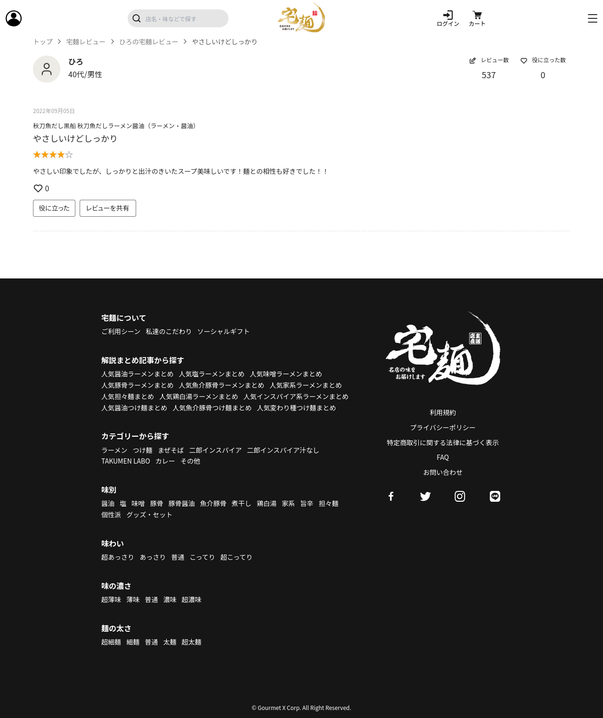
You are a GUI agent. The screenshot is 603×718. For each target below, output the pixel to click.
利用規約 (443, 412)
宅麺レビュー (86, 42)
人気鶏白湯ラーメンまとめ (198, 396)
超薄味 (111, 599)
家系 (288, 503)
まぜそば (171, 450)
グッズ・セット (149, 514)
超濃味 (192, 599)
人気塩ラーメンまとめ (211, 373)
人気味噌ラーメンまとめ (286, 373)
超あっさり (117, 557)
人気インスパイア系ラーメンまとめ (296, 396)
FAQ (443, 457)
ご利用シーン (120, 331)
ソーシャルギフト (223, 331)
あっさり (152, 557)
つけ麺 (143, 450)
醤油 (107, 503)
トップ (43, 42)
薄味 (132, 599)
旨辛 (306, 503)
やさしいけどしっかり (75, 138)
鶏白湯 (267, 503)
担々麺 (328, 503)
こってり (202, 557)
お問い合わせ (443, 472)
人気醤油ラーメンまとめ (137, 373)
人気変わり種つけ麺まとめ (296, 407)
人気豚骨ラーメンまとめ (137, 385)
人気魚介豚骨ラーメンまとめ (221, 385)
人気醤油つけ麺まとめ (134, 407)
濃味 (169, 599)
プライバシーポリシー (443, 427)
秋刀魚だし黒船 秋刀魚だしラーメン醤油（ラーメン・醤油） (116, 125)
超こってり (236, 557)
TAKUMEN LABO (125, 460)
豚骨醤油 (182, 503)
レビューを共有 (108, 207)
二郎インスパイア (215, 450)
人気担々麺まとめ (127, 396)
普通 (177, 557)
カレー (165, 460)
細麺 (132, 641)
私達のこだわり (169, 331)
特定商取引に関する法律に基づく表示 (443, 442)
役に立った (54, 207)
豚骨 (156, 503)
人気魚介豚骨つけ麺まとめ (212, 407)
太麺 (169, 641)
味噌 (138, 503)
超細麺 (111, 641)
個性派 (111, 514)
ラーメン (114, 450)
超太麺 (192, 641)
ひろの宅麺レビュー (149, 42)
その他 (190, 460)
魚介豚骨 (213, 503)
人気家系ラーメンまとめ (305, 385)
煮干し (242, 503)
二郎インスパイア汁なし (283, 450)
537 (489, 74)
